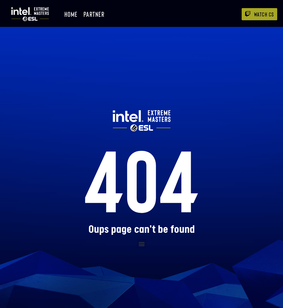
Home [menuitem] (71, 14)
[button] (141, 243)
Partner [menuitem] (94, 14)
